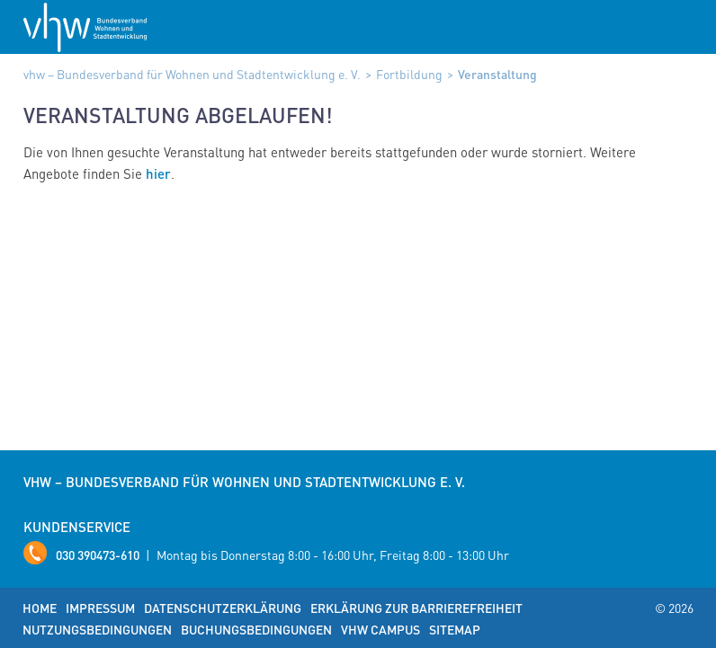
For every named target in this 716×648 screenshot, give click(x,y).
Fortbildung (409, 74)
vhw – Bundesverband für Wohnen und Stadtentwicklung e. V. (192, 74)
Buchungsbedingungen (256, 629)
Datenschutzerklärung (222, 607)
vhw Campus (380, 629)
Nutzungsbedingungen (97, 629)
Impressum (100, 607)
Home (39, 607)
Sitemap (454, 629)
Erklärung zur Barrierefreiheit (416, 607)
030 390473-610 (97, 554)
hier (158, 173)
